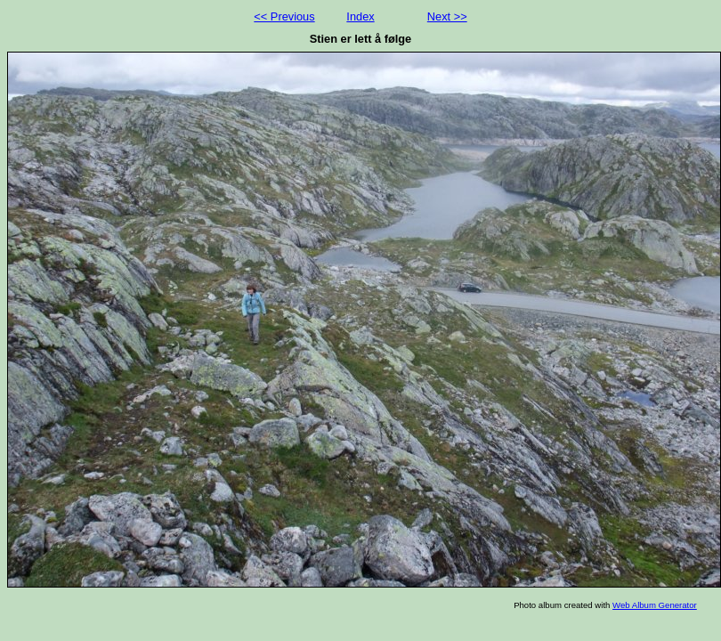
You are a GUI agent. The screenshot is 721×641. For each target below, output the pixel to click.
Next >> (447, 16)
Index (360, 16)
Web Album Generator (654, 605)
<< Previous (284, 16)
